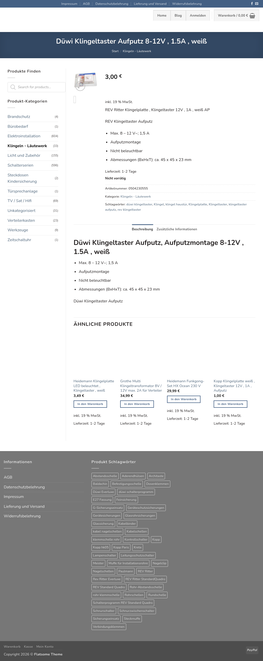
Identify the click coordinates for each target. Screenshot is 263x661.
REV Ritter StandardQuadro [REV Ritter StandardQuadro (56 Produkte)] (145, 579)
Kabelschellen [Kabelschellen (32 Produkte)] (136, 531)
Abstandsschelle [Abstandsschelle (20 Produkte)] (105, 476)
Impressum (69, 4)
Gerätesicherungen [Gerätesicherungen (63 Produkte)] (106, 515)
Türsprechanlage (23, 191)
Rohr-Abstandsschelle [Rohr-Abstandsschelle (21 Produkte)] (146, 587)
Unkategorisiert (22, 210)
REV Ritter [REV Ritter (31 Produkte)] (145, 571)
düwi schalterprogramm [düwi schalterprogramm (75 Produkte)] (136, 492)
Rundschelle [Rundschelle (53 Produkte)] (157, 595)
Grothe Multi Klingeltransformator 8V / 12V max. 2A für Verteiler (141, 386)
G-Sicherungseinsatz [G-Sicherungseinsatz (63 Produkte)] (108, 508)
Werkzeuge (18, 230)
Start (115, 51)
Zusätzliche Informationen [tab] (177, 229)
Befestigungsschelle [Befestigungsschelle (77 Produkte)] (126, 484)
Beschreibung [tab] (142, 229)
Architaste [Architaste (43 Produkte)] (156, 476)
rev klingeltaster (129, 209)
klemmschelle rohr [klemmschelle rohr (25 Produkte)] (106, 539)
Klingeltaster (218, 204)
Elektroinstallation (24, 136)
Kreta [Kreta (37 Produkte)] (138, 547)
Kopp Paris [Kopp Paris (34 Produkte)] (121, 547)
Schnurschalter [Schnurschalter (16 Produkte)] (104, 611)
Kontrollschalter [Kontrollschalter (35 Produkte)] (135, 539)
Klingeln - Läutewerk (137, 51)
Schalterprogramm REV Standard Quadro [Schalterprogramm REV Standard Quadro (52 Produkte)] (123, 603)
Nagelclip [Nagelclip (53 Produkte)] (159, 563)
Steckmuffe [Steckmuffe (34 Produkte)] (132, 618)
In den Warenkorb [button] (90, 404)
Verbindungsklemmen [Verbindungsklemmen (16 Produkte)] (109, 626)
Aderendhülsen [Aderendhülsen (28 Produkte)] (133, 476)
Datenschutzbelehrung (111, 4)
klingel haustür (176, 204)
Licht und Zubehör (24, 155)
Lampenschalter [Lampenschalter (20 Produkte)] (104, 555)
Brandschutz (19, 116)
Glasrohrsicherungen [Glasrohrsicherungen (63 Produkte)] (140, 515)
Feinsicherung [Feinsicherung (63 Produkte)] (126, 499)
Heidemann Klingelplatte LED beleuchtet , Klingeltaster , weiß (94, 386)
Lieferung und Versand (150, 4)
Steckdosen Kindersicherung (22, 178)
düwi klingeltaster (139, 204)
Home (161, 15)
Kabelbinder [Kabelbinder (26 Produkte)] (127, 523)
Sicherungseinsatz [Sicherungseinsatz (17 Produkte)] (106, 618)
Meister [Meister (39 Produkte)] (98, 563)
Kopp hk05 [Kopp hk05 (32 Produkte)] (101, 547)
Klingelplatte (198, 204)
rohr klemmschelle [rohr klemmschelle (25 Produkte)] (106, 595)
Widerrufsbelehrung (187, 4)
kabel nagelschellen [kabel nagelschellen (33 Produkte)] (107, 531)
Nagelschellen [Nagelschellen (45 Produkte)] (103, 571)
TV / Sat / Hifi (19, 201)
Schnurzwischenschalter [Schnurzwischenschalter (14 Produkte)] (136, 611)
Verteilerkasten (21, 220)
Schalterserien (20, 165)
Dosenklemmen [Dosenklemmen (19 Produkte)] (157, 484)
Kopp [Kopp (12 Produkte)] (156, 539)
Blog (178, 15)
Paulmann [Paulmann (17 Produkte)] (125, 571)
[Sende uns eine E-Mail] (256, 4)
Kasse (28, 647)
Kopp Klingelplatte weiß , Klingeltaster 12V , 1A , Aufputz (234, 386)
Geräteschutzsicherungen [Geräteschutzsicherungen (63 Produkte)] (146, 508)
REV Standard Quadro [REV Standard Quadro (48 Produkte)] (109, 587)
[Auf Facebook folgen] (251, 4)
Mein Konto (44, 647)
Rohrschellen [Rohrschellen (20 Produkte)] (133, 595)
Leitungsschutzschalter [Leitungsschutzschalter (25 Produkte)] (137, 555)
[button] (198, 15)
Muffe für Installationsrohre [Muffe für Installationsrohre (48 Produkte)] (128, 563)
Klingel (159, 204)
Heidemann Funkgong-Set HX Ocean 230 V (185, 383)
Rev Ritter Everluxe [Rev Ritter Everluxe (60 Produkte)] (107, 579)
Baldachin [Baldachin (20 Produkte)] (100, 484)
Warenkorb (12, 647)
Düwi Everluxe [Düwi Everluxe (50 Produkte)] (103, 492)
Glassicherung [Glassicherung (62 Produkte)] (103, 523)
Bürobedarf (18, 126)
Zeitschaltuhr (19, 240)
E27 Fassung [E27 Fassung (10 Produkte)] (102, 499)
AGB (86, 4)
